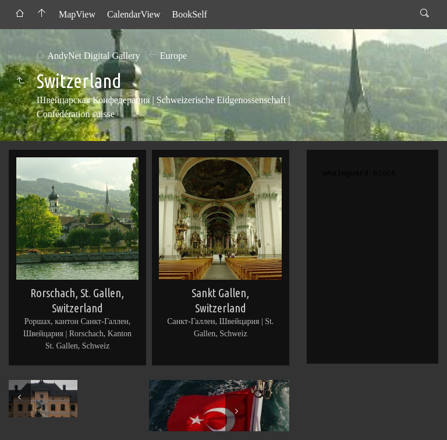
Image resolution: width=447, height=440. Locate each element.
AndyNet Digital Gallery (93, 56)
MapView (77, 14)
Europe (173, 56)
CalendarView (133, 14)
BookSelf (189, 14)
